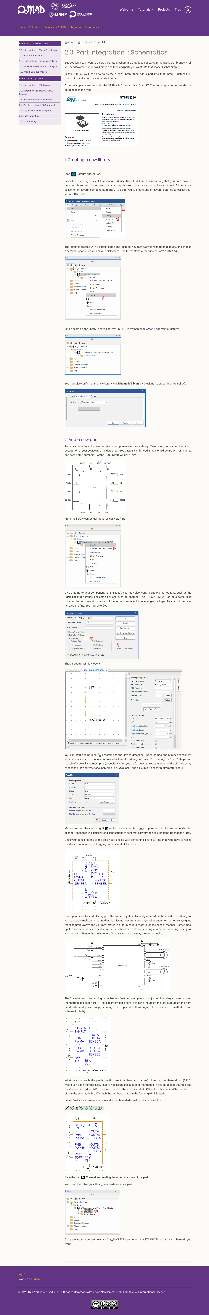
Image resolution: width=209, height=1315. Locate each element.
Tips (178, 9)
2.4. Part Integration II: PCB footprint (37, 105)
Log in (21, 1274)
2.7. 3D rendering (27, 121)
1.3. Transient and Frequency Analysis (38, 61)
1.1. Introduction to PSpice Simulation (38, 50)
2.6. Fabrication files (29, 116)
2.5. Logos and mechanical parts (35, 110)
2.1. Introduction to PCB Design (34, 85)
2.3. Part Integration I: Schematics (36, 99)
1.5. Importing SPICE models (33, 72)
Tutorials (145, 9)
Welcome (126, 9)
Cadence (48, 27)
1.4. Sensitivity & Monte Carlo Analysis (38, 66)
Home (21, 27)
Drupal (36, 1279)
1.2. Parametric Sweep (30, 55)
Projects (164, 9)
